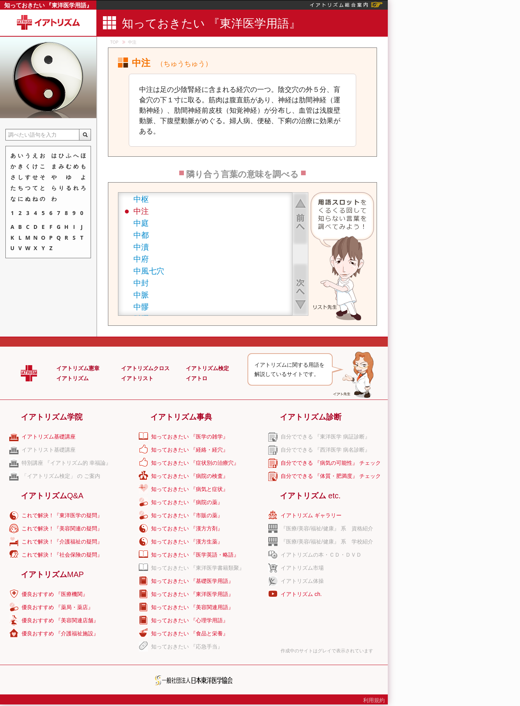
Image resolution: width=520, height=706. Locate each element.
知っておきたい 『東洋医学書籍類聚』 (197, 568)
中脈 (141, 295)
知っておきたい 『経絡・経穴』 (189, 449)
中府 (141, 259)
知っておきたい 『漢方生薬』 (187, 541)
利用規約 (374, 700)
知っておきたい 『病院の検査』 (189, 476)
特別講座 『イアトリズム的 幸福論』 (66, 463)
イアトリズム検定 (207, 368)
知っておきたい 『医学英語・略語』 (195, 554)
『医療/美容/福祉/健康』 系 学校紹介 (327, 541)
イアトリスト (137, 378)
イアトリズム (72, 378)
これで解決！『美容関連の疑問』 (62, 528)
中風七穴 (148, 271)
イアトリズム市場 (302, 568)
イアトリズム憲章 (77, 368)
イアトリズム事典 (181, 417)
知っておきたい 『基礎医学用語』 (192, 581)
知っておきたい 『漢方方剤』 (187, 528)
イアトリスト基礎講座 (49, 449)
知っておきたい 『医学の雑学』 (189, 436)
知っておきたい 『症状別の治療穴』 (195, 463)
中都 (141, 235)
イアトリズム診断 (311, 417)
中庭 (141, 223)
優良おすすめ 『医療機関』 (55, 594)
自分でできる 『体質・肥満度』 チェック (331, 476)
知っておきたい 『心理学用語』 (189, 620)
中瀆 (141, 247)
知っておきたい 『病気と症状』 (189, 489)
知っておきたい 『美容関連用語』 (192, 607)
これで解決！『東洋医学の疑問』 (62, 515)
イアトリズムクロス (145, 368)
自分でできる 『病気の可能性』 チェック (331, 463)
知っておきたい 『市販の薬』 (187, 515)
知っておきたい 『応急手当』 (187, 646)
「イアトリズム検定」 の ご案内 (61, 476)
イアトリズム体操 (302, 581)
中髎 (141, 306)
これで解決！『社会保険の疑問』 (62, 554)
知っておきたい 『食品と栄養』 (189, 633)
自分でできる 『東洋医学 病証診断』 (325, 436)
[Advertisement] (434, 214)
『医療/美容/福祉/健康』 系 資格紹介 (327, 528)
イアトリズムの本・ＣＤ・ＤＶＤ (321, 554)
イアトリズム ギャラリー (311, 515)
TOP (114, 42)
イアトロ (196, 378)
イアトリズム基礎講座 (49, 436)
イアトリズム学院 (51, 417)
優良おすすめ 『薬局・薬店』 (57, 607)
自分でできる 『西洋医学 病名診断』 (325, 449)
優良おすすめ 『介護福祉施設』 (60, 633)
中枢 (141, 199)
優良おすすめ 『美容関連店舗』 (60, 620)
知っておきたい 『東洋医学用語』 (48, 5)
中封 (141, 283)
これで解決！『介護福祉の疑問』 (62, 541)
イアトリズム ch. (301, 594)
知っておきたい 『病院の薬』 (187, 502)
